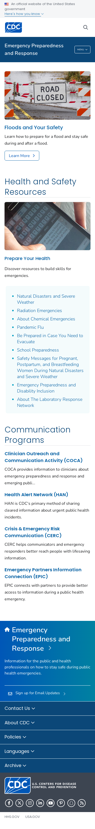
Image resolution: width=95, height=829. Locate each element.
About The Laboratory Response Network (49, 402)
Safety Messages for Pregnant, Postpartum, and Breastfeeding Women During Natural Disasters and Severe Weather (50, 367)
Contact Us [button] (20, 708)
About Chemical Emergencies (46, 319)
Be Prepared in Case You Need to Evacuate (50, 339)
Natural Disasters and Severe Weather (46, 299)
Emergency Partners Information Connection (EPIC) (43, 573)
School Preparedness (38, 350)
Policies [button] (16, 737)
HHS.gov (12, 816)
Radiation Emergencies (39, 311)
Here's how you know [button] (24, 13)
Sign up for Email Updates (37, 692)
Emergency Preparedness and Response (34, 49)
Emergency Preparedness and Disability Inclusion (46, 388)
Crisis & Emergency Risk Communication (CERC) (33, 532)
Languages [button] (20, 751)
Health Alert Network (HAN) (36, 494)
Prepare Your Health (27, 258)
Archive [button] (16, 765)
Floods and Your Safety (34, 127)
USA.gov (32, 816)
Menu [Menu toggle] (82, 50)
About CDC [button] (20, 723)
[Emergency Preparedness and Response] (47, 639)
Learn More (19, 156)
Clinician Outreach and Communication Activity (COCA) (44, 457)
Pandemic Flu (30, 327)
